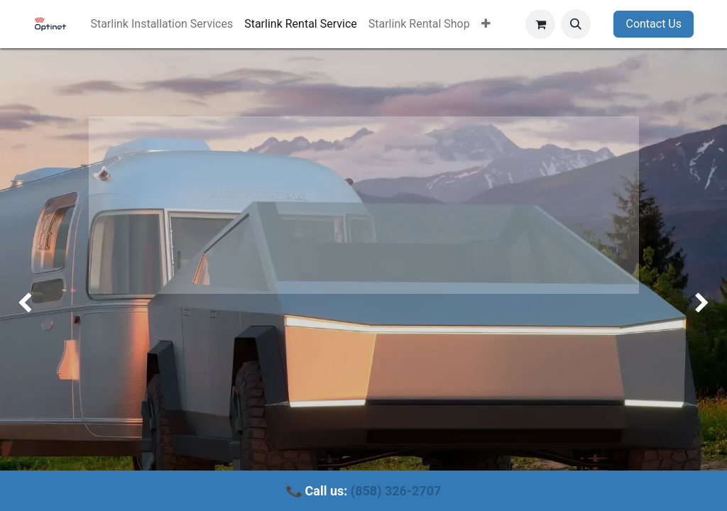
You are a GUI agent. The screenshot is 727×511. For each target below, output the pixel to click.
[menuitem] (161, 24)
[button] (576, 24)
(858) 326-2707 (396, 490)
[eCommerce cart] (540, 24)
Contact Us (653, 24)
